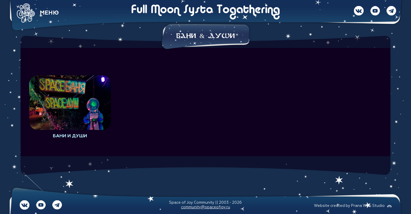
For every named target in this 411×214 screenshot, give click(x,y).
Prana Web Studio (368, 206)
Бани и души (70, 136)
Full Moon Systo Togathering (205, 10)
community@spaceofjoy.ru (205, 207)
